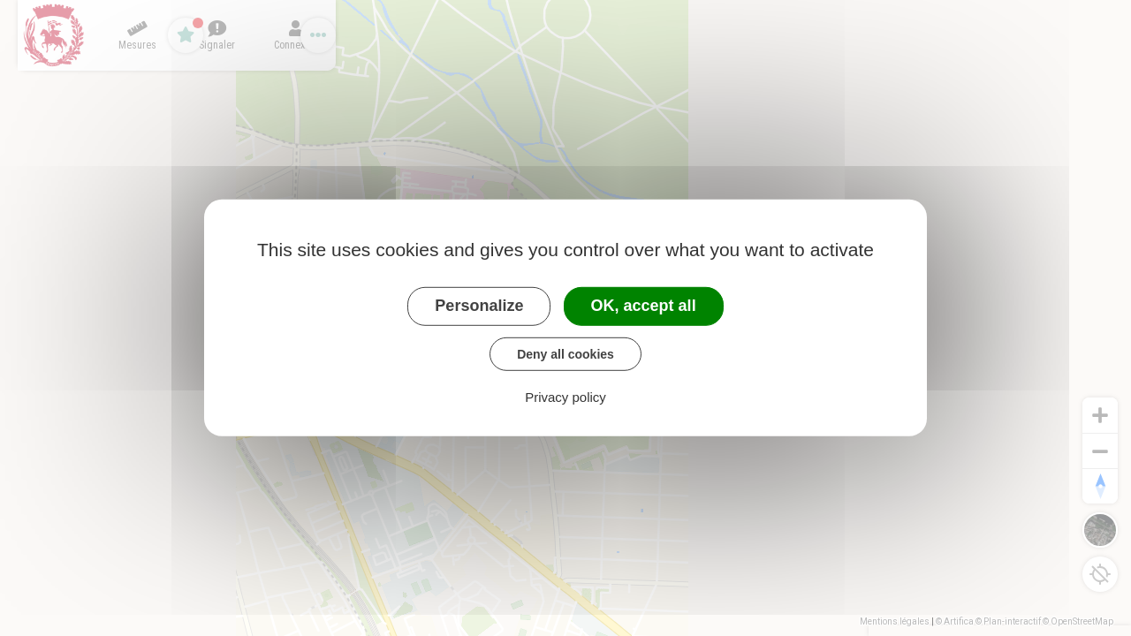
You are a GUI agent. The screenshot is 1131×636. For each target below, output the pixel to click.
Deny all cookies (565, 353)
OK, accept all (643, 305)
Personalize (479, 305)
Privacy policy (565, 397)
